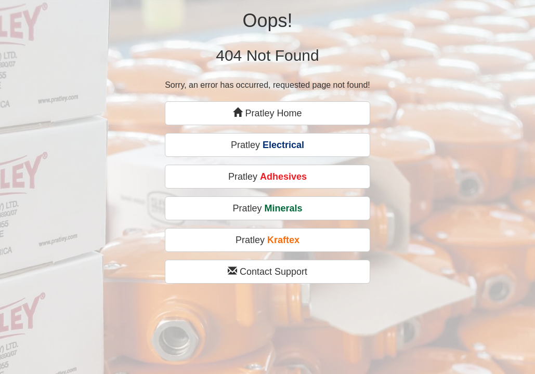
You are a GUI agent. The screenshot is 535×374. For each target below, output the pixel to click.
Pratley (267, 145)
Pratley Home (267, 113)
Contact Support (267, 271)
